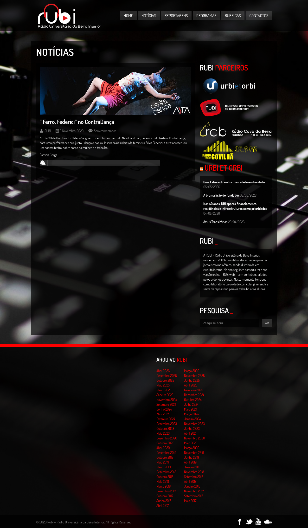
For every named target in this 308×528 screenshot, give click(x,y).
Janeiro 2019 (192, 467)
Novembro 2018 (194, 472)
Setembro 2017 (193, 496)
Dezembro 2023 (166, 424)
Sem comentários (105, 131)
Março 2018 (163, 486)
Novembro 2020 (194, 438)
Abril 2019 (190, 462)
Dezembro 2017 (166, 491)
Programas (206, 15)
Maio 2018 (162, 481)
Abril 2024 (162, 414)
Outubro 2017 (164, 496)
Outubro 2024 (193, 400)
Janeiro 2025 (164, 395)
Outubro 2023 (165, 428)
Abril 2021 (190, 433)
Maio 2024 (190, 409)
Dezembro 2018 (166, 472)
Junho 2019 (191, 457)
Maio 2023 (163, 433)
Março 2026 (191, 371)
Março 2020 (191, 448)
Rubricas (233, 15)
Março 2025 (163, 390)
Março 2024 (191, 414)
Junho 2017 (163, 501)
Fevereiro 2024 (165, 419)
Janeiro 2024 (192, 419)
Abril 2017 (162, 505)
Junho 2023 (192, 428)
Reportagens (176, 15)
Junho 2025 (192, 380)
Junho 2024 (164, 409)
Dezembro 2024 (194, 395)
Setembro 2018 (193, 477)
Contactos (258, 15)
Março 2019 (163, 467)
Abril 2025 (190, 385)
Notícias (148, 15)
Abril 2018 (190, 481)
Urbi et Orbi (224, 167)
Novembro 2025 (194, 375)
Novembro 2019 (194, 453)
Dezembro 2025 (166, 375)
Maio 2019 (162, 462)
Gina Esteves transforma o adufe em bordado (234, 182)
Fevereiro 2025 (193, 390)
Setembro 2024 (166, 404)
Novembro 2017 (194, 491)
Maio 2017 (190, 501)
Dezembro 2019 (166, 453)
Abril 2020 (163, 448)
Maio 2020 (191, 443)
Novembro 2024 (166, 400)
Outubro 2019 (164, 457)
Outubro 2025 (165, 380)
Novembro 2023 (194, 424)
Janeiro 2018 (192, 486)
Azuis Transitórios (215, 222)
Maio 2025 (163, 385)
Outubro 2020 (165, 443)
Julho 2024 (191, 404)
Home (128, 15)
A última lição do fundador (221, 195)
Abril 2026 (163, 371)
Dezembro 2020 (166, 438)
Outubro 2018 (164, 477)
